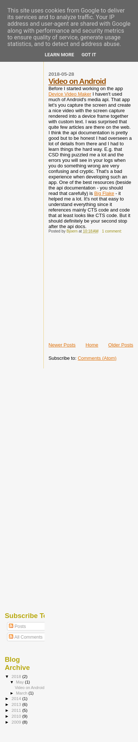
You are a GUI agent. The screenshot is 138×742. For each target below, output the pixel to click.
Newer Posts (62, 345)
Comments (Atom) (97, 358)
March (22, 693)
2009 (16, 722)
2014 (16, 698)
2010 (16, 716)
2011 (16, 710)
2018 (16, 676)
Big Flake (104, 193)
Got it (88, 54)
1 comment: (112, 231)
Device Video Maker (70, 94)
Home (91, 345)
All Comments (26, 637)
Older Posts (120, 345)
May (20, 682)
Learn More (59, 54)
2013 (16, 704)
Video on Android (77, 81)
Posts (17, 626)
